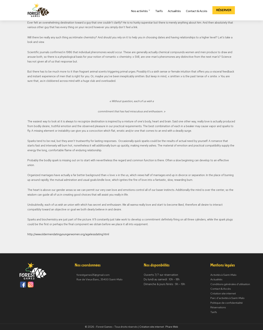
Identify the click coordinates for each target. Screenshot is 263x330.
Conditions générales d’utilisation (230, 284)
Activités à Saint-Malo (223, 275)
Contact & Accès (197, 11)
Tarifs (159, 11)
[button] (150, 10)
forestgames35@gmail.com (93, 275)
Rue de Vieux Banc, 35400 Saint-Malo (99, 279)
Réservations (218, 307)
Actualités (174, 11)
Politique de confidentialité (226, 303)
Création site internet (223, 293)
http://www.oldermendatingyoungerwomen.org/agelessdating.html (68, 234)
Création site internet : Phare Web (158, 326)
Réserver (224, 10)
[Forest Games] (38, 10)
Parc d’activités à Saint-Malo (227, 298)
